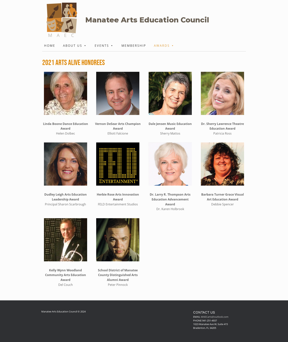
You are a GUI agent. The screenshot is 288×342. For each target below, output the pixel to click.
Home (49, 46)
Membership (133, 46)
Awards (164, 45)
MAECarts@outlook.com (214, 316)
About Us (75, 45)
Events (104, 45)
